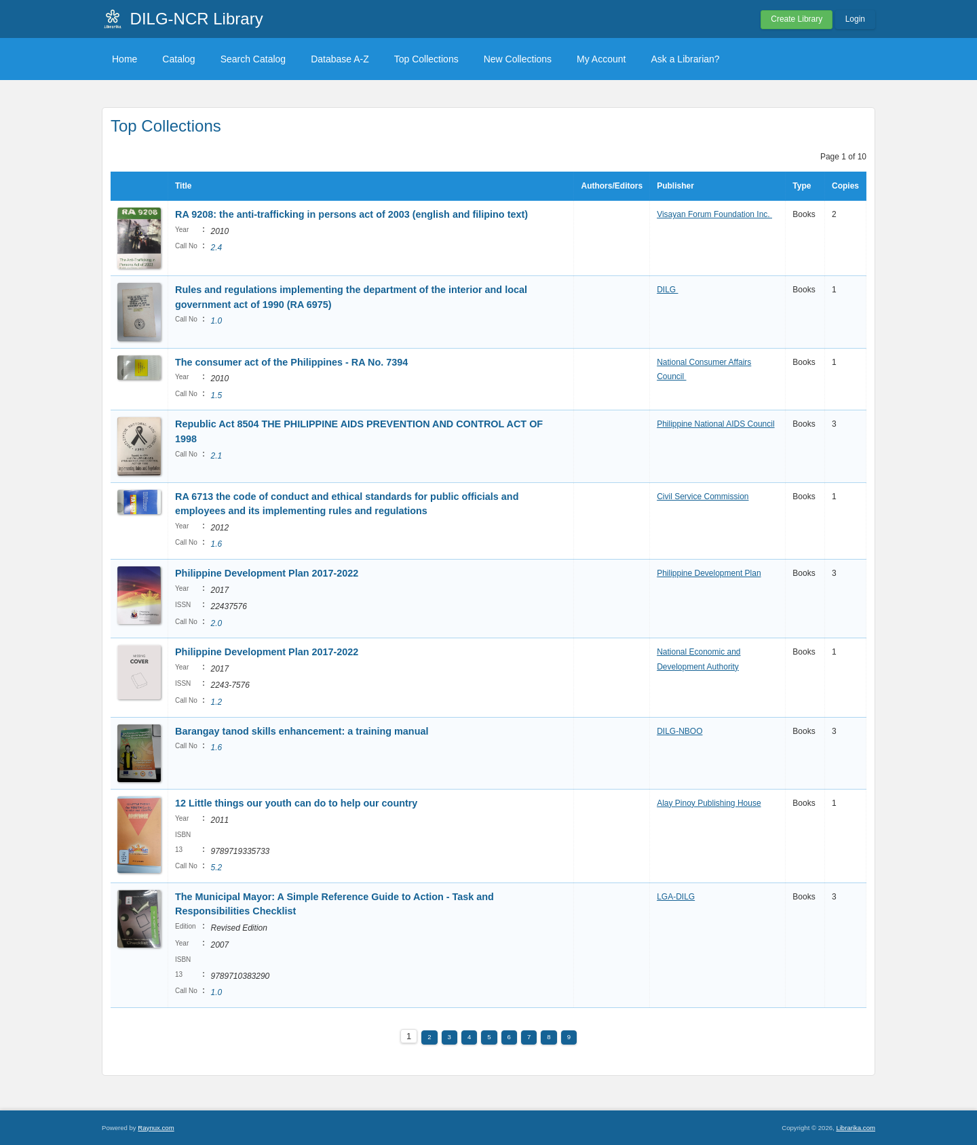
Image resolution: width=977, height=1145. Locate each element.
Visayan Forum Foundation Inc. (714, 214)
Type (801, 186)
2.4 (216, 247)
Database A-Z (340, 59)
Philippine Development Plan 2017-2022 (266, 573)
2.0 (216, 623)
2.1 (216, 456)
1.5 (216, 395)
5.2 (216, 867)
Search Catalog (253, 59)
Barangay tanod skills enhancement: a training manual (301, 731)
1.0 (216, 321)
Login (855, 19)
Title (183, 186)
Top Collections (426, 59)
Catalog (178, 59)
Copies (845, 186)
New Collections (518, 59)
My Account (601, 59)
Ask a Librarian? (685, 59)
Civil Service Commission (702, 496)
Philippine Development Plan (709, 573)
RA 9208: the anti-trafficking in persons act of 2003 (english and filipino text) (351, 214)
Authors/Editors (612, 186)
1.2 (216, 702)
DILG (667, 289)
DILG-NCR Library (196, 18)
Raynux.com (156, 1127)
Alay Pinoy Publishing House (709, 803)
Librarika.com (855, 1127)
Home (124, 59)
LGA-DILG (676, 896)
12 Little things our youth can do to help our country (296, 803)
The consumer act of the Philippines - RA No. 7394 (291, 362)
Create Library (796, 19)
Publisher (675, 186)
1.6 (216, 544)
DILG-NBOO (679, 731)
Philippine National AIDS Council (715, 424)
